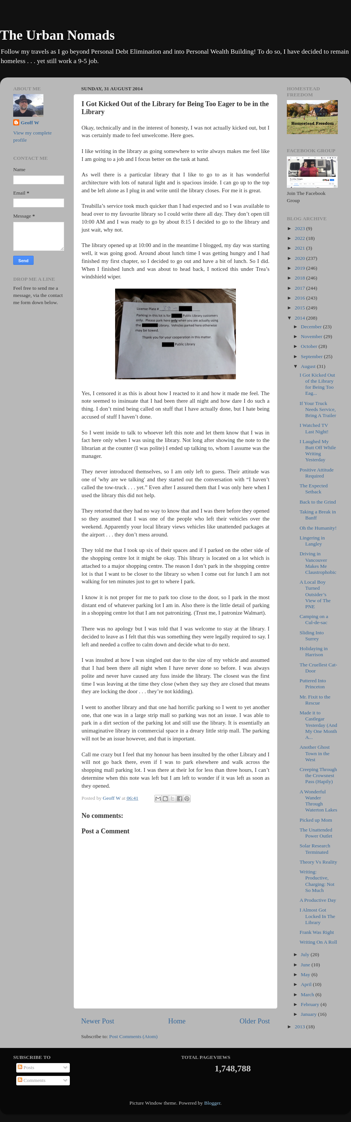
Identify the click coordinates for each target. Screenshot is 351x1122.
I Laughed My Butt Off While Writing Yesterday (318, 451)
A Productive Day (318, 900)
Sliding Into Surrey (312, 635)
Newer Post (97, 1021)
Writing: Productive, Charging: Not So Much (317, 881)
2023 (300, 228)
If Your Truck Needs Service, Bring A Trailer (318, 409)
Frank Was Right (317, 932)
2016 (300, 298)
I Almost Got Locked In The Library (317, 916)
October (310, 346)
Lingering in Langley (312, 541)
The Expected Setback (314, 489)
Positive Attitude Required (317, 473)
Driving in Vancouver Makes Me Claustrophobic (318, 563)
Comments (32, 1080)
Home (177, 1021)
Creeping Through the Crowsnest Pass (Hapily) (318, 775)
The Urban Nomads (57, 35)
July (306, 954)
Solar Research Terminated (315, 849)
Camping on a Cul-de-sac (314, 619)
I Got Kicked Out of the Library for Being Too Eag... (317, 384)
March (308, 994)
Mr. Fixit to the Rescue (315, 700)
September (312, 356)
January (309, 1014)
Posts (26, 1067)
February (310, 1004)
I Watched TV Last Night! (314, 428)
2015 (300, 308)
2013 (300, 1026)
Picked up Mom (316, 820)
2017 (300, 288)
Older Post (255, 1021)
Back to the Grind (318, 502)
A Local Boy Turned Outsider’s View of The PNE (315, 594)
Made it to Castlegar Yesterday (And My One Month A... (318, 725)
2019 (300, 268)
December (312, 326)
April (307, 984)
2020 (300, 258)
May (306, 974)
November (312, 336)
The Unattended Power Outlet (316, 833)
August (309, 366)
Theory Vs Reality (318, 862)
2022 (300, 238)
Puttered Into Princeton (313, 683)
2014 (300, 318)
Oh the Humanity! (318, 528)
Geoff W (30, 122)
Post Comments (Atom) (133, 1036)
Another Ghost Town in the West (315, 753)
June (306, 964)
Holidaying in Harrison (314, 651)
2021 (300, 248)
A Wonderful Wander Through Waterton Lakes (318, 801)
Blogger (212, 1103)
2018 (300, 278)
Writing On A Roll (318, 942)
